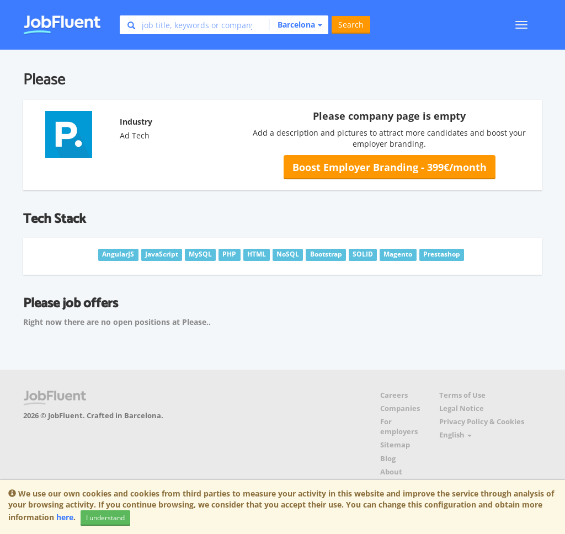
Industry (136, 121)
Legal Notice (461, 408)
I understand (105, 517)
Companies (400, 408)
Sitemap (395, 445)
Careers (394, 395)
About (391, 472)
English (455, 435)
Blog (388, 458)
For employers (399, 426)
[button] (295, 24)
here (64, 517)
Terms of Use (462, 395)
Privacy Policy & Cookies (481, 421)
